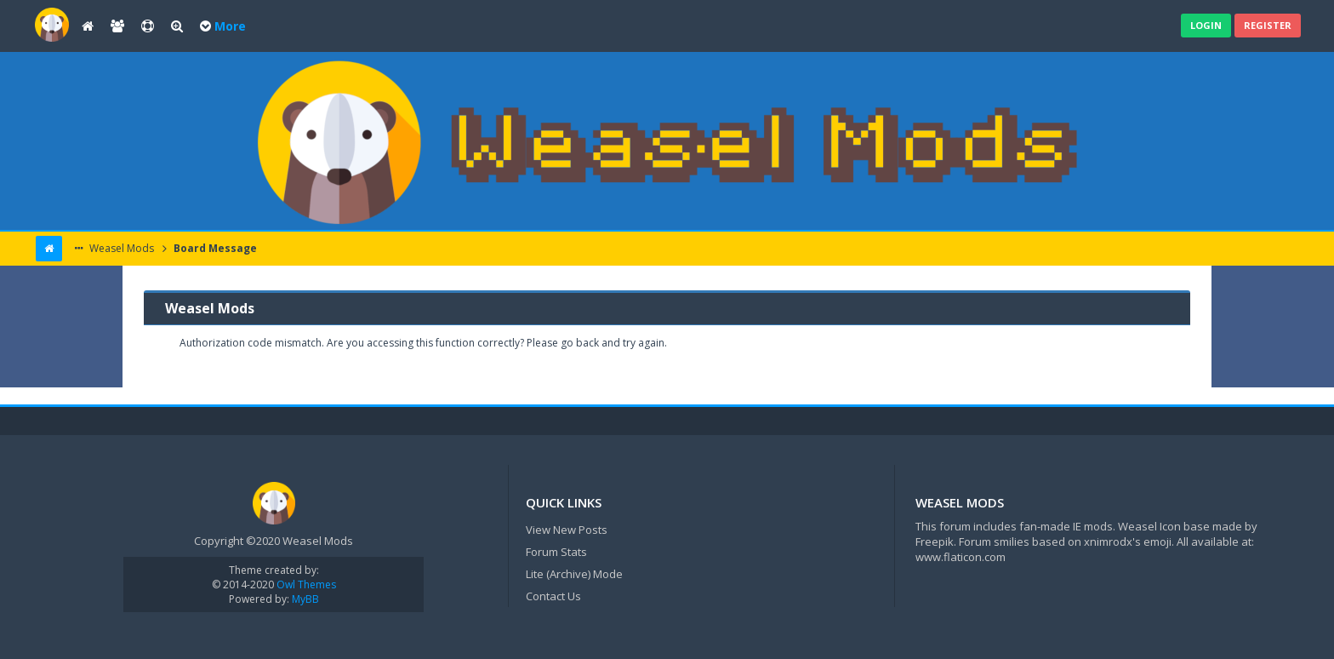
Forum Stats (556, 551)
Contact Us (553, 596)
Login (1206, 25)
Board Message (214, 248)
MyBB (305, 599)
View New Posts (566, 529)
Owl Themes (305, 584)
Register (1267, 25)
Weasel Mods (120, 248)
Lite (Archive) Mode (574, 574)
